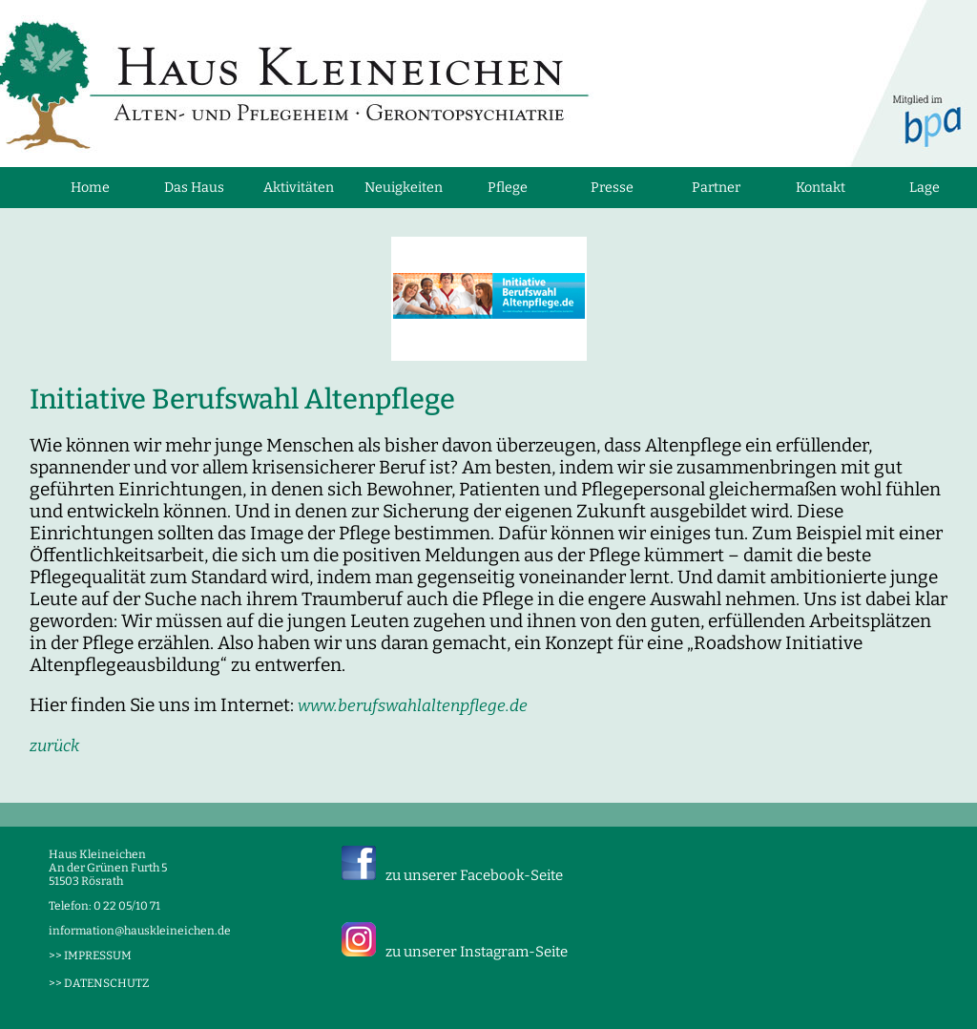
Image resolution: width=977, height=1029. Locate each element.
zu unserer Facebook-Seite (474, 875)
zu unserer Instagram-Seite (476, 951)
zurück (54, 746)
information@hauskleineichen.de (140, 930)
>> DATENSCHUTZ (99, 983)
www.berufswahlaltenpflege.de (413, 706)
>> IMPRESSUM (90, 955)
